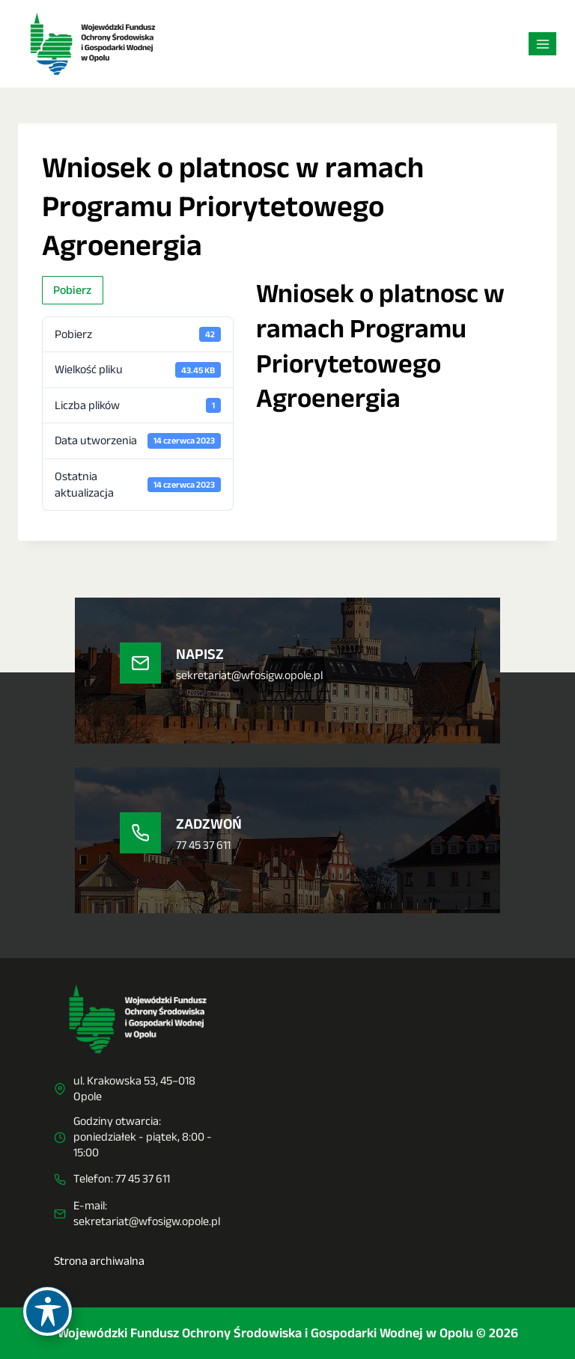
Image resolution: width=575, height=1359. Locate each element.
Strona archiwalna (99, 1260)
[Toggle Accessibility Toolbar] (47, 1311)
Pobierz (72, 289)
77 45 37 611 (142, 1178)
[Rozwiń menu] (542, 43)
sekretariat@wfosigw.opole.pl (146, 1221)
